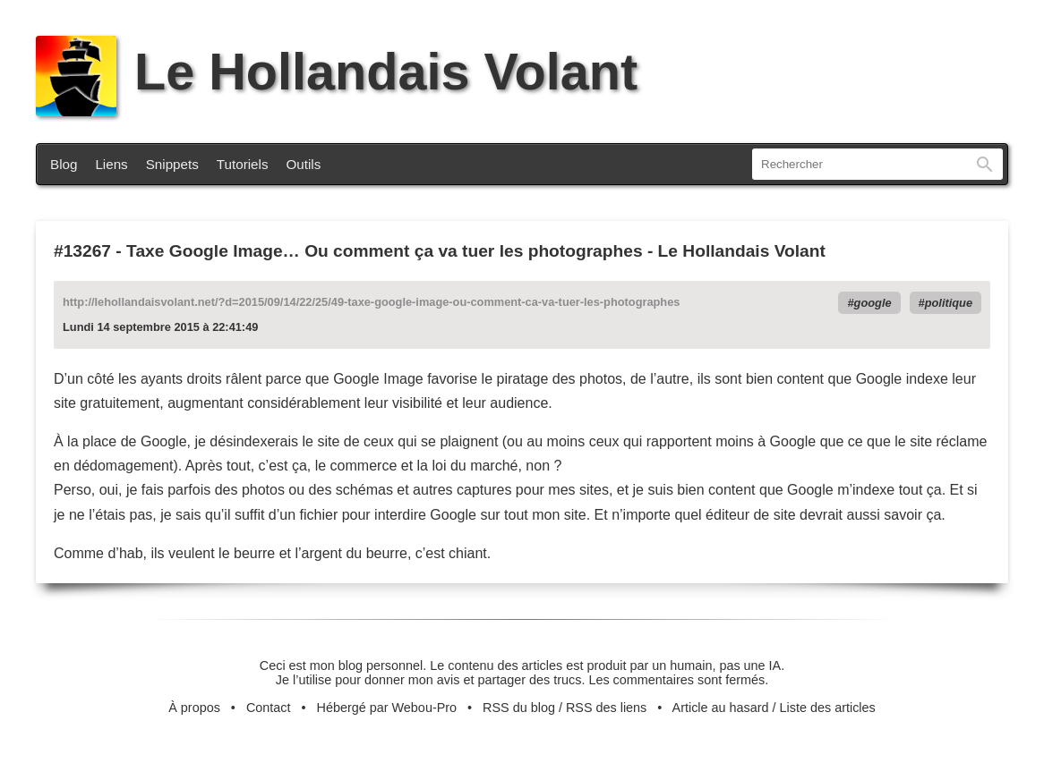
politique (948, 302)
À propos (194, 707)
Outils (304, 164)
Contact (268, 707)
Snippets (172, 164)
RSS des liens (606, 707)
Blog (63, 164)
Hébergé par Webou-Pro (387, 707)
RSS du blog (519, 707)
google (873, 302)
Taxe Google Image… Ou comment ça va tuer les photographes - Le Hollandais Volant (476, 251)
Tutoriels (243, 164)
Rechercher (985, 164)
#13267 (82, 251)
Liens (111, 164)
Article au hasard (720, 707)
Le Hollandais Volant (337, 71)
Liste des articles (828, 707)
